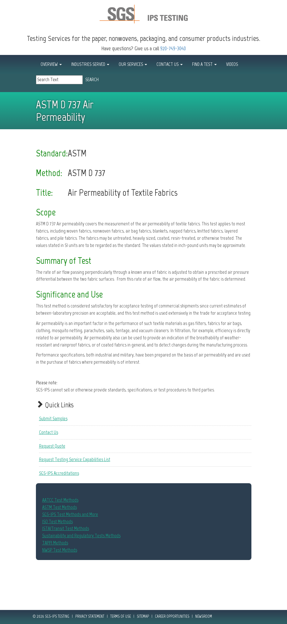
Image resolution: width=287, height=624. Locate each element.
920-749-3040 (173, 48)
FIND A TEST (204, 64)
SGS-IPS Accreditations (59, 473)
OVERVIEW (51, 64)
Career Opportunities (172, 616)
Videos (232, 64)
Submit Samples (53, 418)
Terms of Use (120, 616)
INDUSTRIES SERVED (90, 64)
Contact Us (48, 432)
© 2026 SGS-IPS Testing (51, 616)
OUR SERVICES (133, 64)
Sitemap (143, 616)
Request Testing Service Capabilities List (74, 459)
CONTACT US (169, 64)
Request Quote (52, 446)
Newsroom (203, 616)
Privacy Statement (89, 616)
